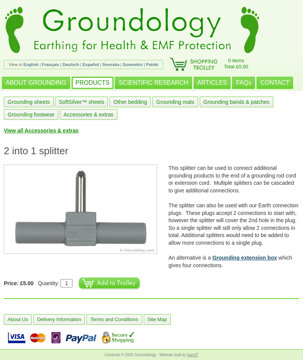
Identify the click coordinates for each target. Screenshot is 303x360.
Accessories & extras (89, 114)
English (30, 64)
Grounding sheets (29, 102)
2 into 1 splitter (36, 151)
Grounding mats (175, 102)
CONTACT (274, 82)
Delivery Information (59, 319)
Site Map (157, 319)
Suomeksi (133, 64)
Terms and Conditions (114, 319)
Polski (152, 64)
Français (50, 64)
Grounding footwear (31, 114)
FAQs (243, 82)
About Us (18, 319)
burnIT (192, 355)
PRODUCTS (92, 82)
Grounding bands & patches (237, 102)
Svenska (110, 64)
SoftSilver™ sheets (81, 102)
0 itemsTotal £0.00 (236, 63)
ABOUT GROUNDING (36, 82)
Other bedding (130, 102)
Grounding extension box (244, 258)
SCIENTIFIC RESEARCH (153, 82)
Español (91, 64)
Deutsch (71, 64)
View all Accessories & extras (41, 131)
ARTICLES (212, 82)
